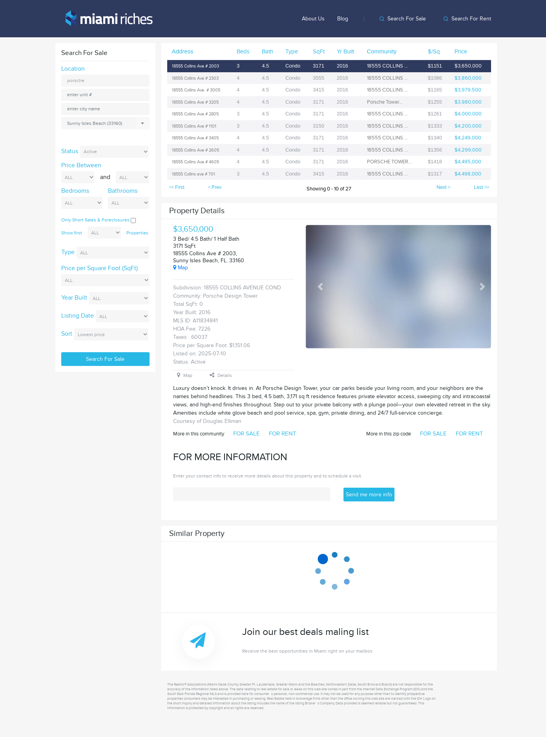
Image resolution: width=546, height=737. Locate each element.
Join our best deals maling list (372, 640)
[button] (320, 286)
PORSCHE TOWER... (389, 162)
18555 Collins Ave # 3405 (195, 138)
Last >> (481, 187)
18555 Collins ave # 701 (193, 174)
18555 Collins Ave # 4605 (195, 162)
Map (180, 267)
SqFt (319, 51)
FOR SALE (246, 433)
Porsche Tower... (384, 102)
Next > (443, 187)
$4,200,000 (468, 126)
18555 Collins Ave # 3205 (195, 102)
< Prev (214, 187)
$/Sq (434, 51)
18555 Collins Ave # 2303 (195, 78)
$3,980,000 (468, 102)
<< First (176, 187)
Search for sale (406, 18)
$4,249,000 (468, 138)
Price (461, 51)
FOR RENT (282, 433)
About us (313, 18)
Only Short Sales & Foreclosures (98, 220)
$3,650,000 (468, 66)
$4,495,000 (468, 162)
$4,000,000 (468, 114)
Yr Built (345, 51)
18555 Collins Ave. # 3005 (196, 90)
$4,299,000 (468, 150)
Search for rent (471, 18)
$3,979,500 (468, 90)
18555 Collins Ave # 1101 (194, 126)
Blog (342, 18)
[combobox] (105, 123)
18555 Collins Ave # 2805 (195, 114)
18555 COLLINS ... (387, 66)
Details (221, 375)
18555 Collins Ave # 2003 (195, 66)
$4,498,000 (468, 174)
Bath (267, 51)
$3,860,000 (468, 78)
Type (291, 51)
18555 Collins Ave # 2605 (195, 150)
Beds (243, 51)
